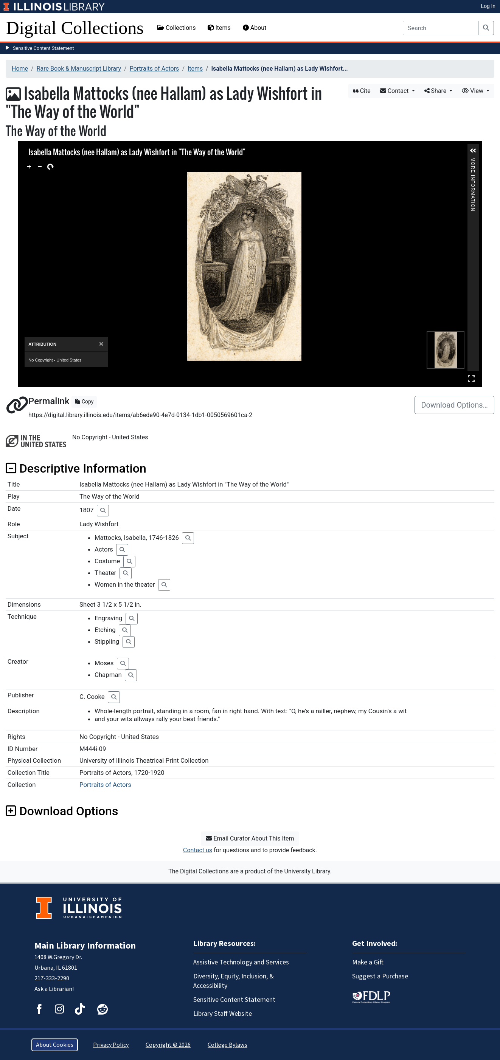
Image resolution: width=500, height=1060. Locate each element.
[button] (473, 151)
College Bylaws (227, 1045)
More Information (472, 161)
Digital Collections (75, 28)
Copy (84, 402)
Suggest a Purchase (380, 976)
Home (20, 68)
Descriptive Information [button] (76, 468)
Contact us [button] (197, 850)
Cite (362, 90)
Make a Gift (368, 962)
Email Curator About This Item (250, 838)
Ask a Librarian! (54, 989)
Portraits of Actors (154, 68)
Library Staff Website (222, 1013)
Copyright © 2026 (168, 1045)
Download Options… (454, 404)
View (473, 90)
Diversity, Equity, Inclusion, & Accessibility (233, 981)
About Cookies (54, 1045)
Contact (395, 90)
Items (219, 27)
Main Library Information (85, 945)
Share (436, 90)
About (255, 27)
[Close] (101, 343)
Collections (176, 27)
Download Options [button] (62, 811)
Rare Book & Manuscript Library (79, 68)
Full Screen (471, 378)
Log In (488, 6)
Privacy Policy (111, 1045)
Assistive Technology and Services (241, 962)
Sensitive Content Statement (43, 48)
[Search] (440, 28)
